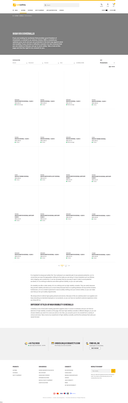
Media (66, 382)
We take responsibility (70, 385)
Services (61, 10)
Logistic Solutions (43, 382)
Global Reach (68, 372)
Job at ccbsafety (69, 380)
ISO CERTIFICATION (69, 370)
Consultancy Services (44, 375)
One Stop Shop (42, 372)
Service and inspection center (46, 370)
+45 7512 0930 (34, 343)
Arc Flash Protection (52, 10)
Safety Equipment (39, 10)
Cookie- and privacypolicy (58, 397)
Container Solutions (44, 377)
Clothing (23, 10)
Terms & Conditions (47, 397)
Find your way (95, 348)
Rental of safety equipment (46, 380)
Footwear (30, 10)
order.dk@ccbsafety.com (67, 343)
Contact (67, 377)
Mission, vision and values (71, 375)
